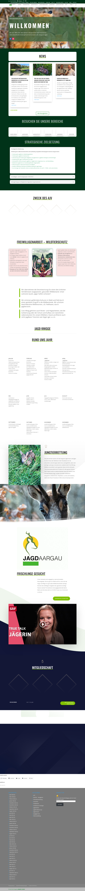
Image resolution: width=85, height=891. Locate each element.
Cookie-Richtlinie (33, 885)
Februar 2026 (12, 798)
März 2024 (11, 844)
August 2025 (12, 811)
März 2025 (11, 819)
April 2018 (11, 878)
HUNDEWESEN (26, 4)
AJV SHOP (66, 2)
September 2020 (13, 872)
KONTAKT (74, 2)
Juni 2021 (11, 870)
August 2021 (12, 868)
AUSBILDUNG (48, 134)
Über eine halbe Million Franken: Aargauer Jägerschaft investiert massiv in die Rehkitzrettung (42, 80)
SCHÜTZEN (71, 134)
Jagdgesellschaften (61, 598)
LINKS (71, 4)
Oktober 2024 (12, 829)
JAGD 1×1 (53, 2)
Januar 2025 (12, 823)
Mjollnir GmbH (21, 889)
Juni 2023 (11, 854)
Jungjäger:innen (36, 813)
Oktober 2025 (12, 807)
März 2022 (11, 866)
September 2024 (13, 831)
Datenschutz (11, 885)
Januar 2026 (12, 801)
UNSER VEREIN (13, 134)
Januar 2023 (12, 862)
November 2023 (12, 850)
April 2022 (11, 864)
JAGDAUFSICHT (34, 4)
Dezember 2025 (12, 803)
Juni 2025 (11, 813)
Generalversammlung (37, 799)
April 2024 (11, 841)
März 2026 (11, 796)
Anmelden (60, 804)
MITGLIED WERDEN (33, 2)
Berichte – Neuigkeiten (38, 797)
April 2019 (11, 876)
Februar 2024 (12, 846)
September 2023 (13, 852)
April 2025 (11, 817)
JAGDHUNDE (25, 134)
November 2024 (12, 827)
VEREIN (19, 4)
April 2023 (11, 858)
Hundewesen (36, 803)
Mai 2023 (11, 856)
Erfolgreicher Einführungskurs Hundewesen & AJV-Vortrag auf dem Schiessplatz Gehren (19, 80)
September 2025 (13, 809)
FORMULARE (48, 2)
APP (66, 4)
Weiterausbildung (37, 816)
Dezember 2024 (12, 825)
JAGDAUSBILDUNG (44, 4)
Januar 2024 (12, 848)
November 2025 (12, 805)
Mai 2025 (11, 815)
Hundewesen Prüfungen (38, 805)
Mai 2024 (11, 840)
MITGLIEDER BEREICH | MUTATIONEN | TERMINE (20, 2)
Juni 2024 (11, 837)
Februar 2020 (12, 874)
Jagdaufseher (36, 807)
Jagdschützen (36, 811)
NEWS (70, 2)
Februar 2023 (12, 860)
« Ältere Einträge (13, 110)
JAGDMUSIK (52, 4)
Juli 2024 (11, 835)
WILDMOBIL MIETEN (59, 2)
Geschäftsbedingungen (21, 885)
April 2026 (11, 794)
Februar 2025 (12, 821)
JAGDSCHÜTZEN (59, 4)
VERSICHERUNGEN (41, 2)
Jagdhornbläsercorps (37, 809)
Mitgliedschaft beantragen (69, 703)
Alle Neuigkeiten (42, 113)
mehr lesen (13, 105)
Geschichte (35, 801)
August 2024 (12, 833)
